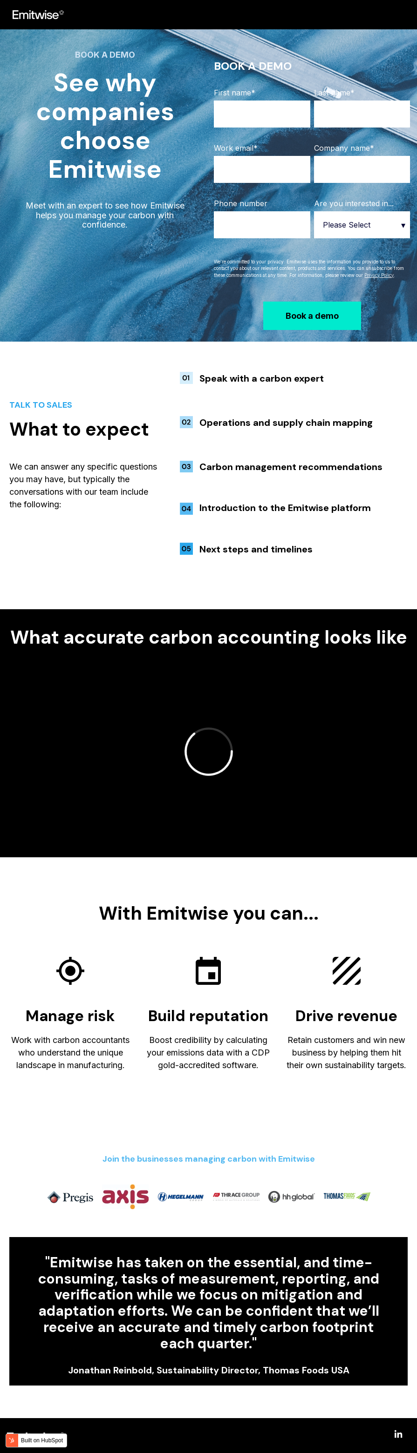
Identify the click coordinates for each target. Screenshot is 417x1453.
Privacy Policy (379, 275)
